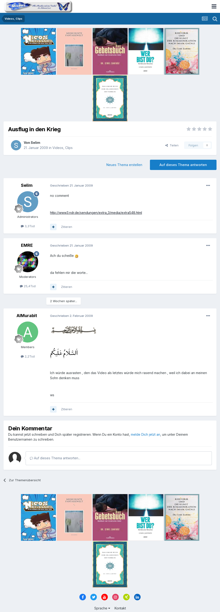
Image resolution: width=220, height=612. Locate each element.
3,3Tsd (28, 226)
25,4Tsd (28, 286)
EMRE (27, 245)
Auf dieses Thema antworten (183, 165)
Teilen (172, 145)
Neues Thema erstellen (124, 165)
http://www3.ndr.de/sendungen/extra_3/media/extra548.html (96, 213)
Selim (35, 143)
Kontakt (120, 608)
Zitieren (66, 227)
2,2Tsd (28, 356)
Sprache (102, 608)
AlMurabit (27, 315)
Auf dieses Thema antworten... (55, 458)
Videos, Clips (62, 148)
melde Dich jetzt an (145, 434)
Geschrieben (71, 185)
